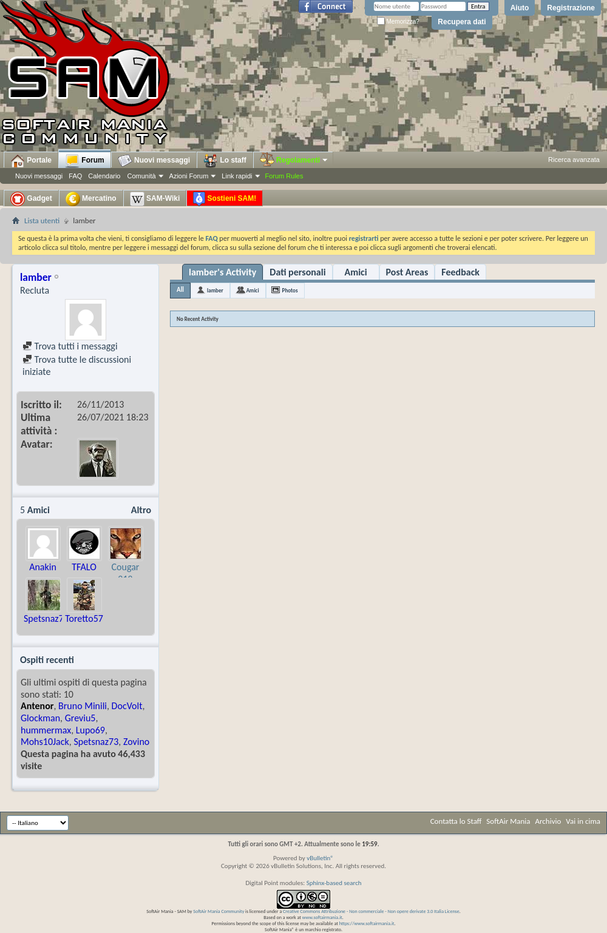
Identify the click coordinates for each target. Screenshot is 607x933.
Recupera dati (462, 22)
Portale (31, 160)
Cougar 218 (126, 573)
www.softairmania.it (322, 917)
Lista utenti (41, 220)
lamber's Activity (222, 272)
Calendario (104, 176)
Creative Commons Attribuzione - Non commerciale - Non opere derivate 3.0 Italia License (371, 911)
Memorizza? (398, 21)
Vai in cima (583, 821)
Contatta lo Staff (456, 821)
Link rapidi (237, 176)
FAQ (75, 176)
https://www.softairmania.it (367, 923)
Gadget (31, 199)
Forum (84, 160)
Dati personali (297, 272)
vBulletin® (320, 858)
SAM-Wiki (155, 199)
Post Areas (407, 272)
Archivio (548, 821)
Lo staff (224, 160)
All (180, 290)
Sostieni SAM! (224, 199)
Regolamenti (294, 160)
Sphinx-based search (334, 883)
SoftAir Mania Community (218, 911)
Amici (355, 272)
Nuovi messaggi (39, 176)
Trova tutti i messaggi (70, 346)
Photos (290, 290)
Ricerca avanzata (574, 159)
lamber (215, 290)
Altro (141, 510)
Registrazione (571, 8)
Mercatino (91, 199)
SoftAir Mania (508, 821)
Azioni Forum (189, 176)
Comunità (141, 176)
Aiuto (519, 8)
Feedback (460, 272)
